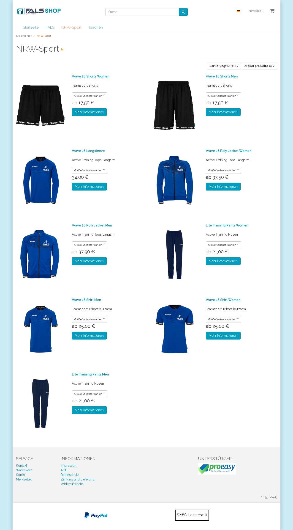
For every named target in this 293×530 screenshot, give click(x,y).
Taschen (95, 27)
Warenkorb (24, 470)
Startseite (31, 27)
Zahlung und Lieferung (78, 479)
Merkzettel (24, 479)
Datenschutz (70, 475)
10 (259, 66)
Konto (20, 475)
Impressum (69, 465)
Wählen (224, 66)
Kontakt (21, 465)
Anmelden (256, 10)
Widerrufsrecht (72, 484)
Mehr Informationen (89, 112)
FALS (50, 27)
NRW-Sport (71, 27)
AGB (64, 470)
